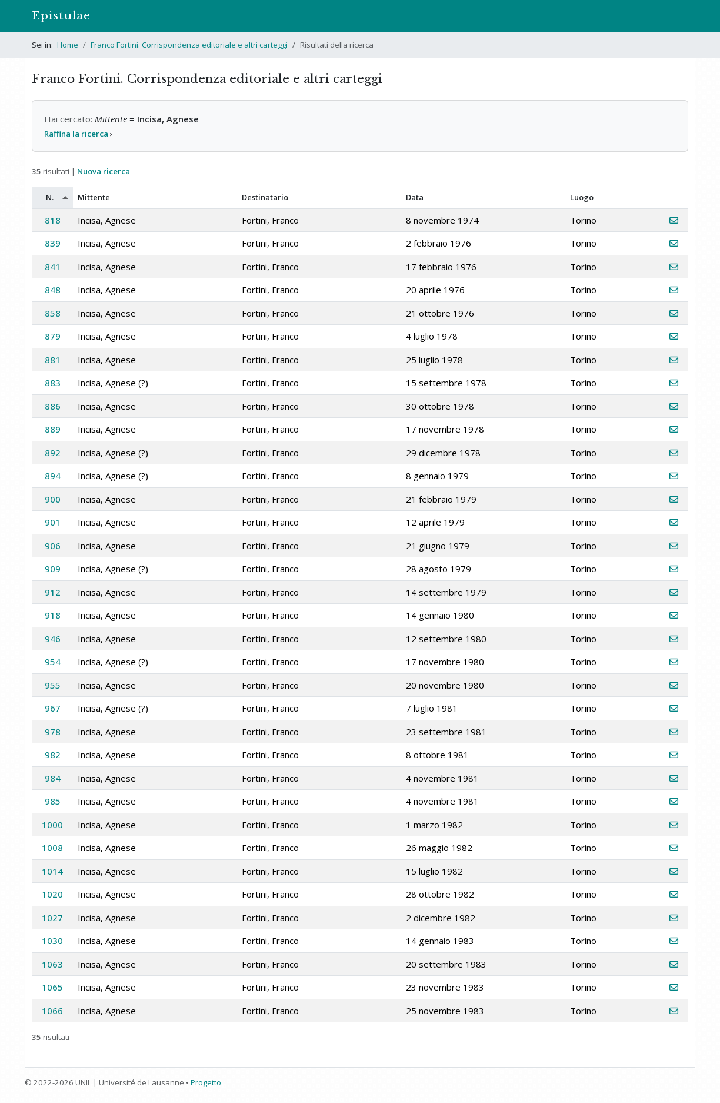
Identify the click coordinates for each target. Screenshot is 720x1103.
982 (53, 754)
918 (53, 615)
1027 (52, 917)
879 (53, 336)
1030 (52, 940)
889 (53, 429)
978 (53, 731)
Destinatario (265, 197)
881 (53, 360)
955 (53, 685)
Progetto (206, 1082)
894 (53, 475)
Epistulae (61, 15)
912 (53, 592)
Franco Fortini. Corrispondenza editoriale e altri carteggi (189, 44)
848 (53, 289)
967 (53, 708)
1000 (52, 824)
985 (53, 801)
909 (53, 568)
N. (50, 197)
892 (53, 453)
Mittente (94, 197)
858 (53, 313)
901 (53, 522)
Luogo (582, 197)
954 (53, 661)
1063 (52, 964)
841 (53, 267)
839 (53, 243)
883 (53, 382)
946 (53, 638)
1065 (52, 987)
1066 (52, 1010)
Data (415, 197)
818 (53, 220)
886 (53, 406)
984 (53, 778)
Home (67, 44)
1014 (52, 871)
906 (53, 546)
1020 (52, 894)
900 (53, 499)
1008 (52, 847)
